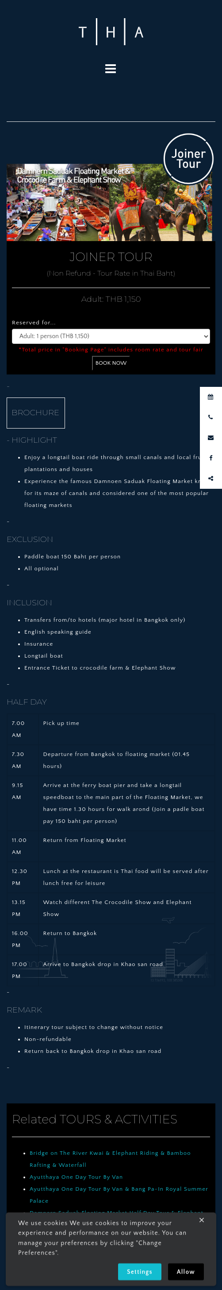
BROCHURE (35, 412)
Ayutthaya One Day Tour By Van (76, 1177)
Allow (186, 1274)
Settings (140, 1274)
